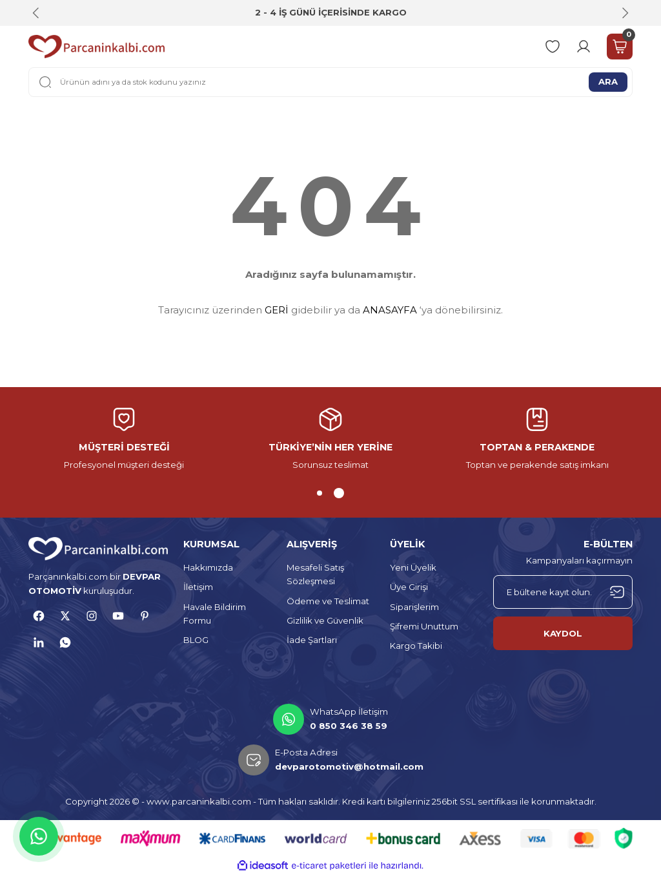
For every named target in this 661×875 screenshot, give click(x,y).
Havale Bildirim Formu (214, 614)
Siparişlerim (414, 607)
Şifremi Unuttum (424, 626)
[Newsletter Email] (563, 592)
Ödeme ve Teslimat (328, 601)
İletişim (198, 587)
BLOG (195, 640)
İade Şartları (312, 640)
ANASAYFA (390, 310)
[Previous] (36, 13)
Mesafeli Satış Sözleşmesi (315, 574)
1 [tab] (319, 493)
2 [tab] (339, 493)
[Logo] (96, 46)
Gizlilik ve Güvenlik (325, 620)
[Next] (625, 13)
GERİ (277, 310)
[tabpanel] (330, 439)
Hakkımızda (208, 567)
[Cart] (620, 46)
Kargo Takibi (416, 645)
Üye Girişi (409, 587)
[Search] (330, 82)
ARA (608, 81)
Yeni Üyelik (413, 567)
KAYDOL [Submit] (563, 633)
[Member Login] (583, 46)
